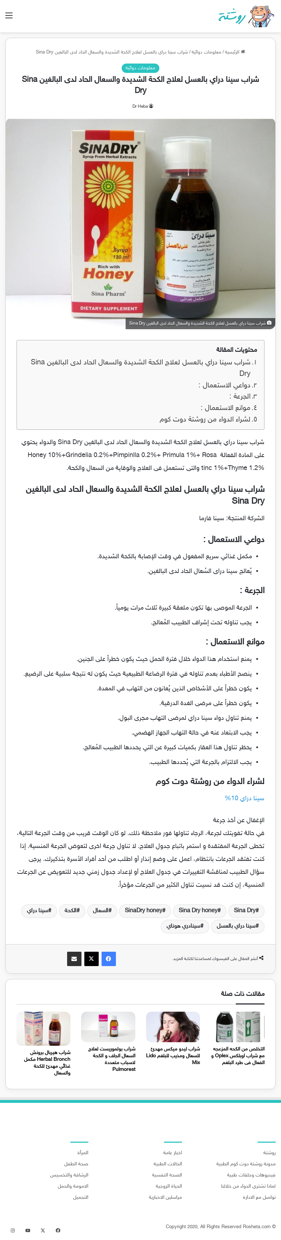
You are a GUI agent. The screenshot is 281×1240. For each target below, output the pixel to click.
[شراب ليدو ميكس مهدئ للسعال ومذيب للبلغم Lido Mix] (173, 1027)
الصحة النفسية (167, 1175)
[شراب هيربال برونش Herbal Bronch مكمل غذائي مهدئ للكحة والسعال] (43, 1028)
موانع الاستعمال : (225, 408)
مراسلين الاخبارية (165, 1198)
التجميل (80, 1198)
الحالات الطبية (168, 1164)
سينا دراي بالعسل (236, 926)
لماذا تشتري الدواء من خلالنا (248, 1186)
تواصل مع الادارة (259, 1198)
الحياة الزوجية (169, 1186)
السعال (100, 911)
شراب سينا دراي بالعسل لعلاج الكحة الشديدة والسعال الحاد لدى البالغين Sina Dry (140, 368)
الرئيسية (235, 52)
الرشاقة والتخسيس (69, 1175)
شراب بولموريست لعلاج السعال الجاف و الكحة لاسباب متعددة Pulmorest (111, 1059)
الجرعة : (239, 397)
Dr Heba (140, 106)
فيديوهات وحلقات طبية (251, 1175)
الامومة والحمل (73, 1186)
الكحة (70, 911)
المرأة (83, 1153)
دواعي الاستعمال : (224, 386)
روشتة (269, 1153)
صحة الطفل (76, 1164)
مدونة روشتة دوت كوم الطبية (246, 1164)
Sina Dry (245, 911)
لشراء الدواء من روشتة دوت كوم (205, 420)
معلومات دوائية (206, 52)
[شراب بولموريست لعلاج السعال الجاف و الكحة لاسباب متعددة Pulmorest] (108, 1027)
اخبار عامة (172, 1153)
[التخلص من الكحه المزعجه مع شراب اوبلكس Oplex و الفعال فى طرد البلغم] (237, 1027)
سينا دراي (37, 911)
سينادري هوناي (183, 926)
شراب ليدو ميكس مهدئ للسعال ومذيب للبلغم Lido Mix (173, 1056)
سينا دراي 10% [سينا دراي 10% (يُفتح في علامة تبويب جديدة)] (244, 799)
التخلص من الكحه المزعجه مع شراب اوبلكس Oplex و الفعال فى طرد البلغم (237, 1056)
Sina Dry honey (198, 911)
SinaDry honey (143, 911)
